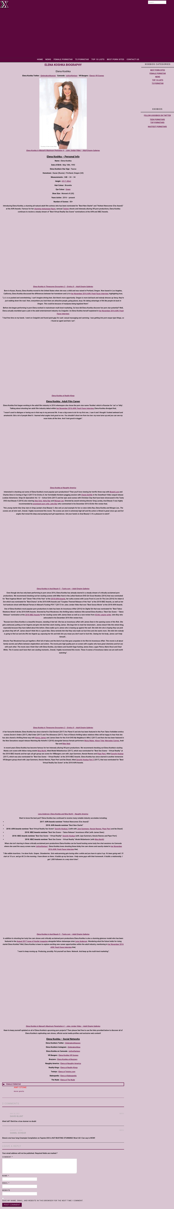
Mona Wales (89, 741)
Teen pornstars (157, 120)
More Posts (19, 1091)
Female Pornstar (60, 59)
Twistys (66, 209)
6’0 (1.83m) (66, 181)
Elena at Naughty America (70, 1063)
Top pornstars (157, 122)
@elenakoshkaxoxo (48, 76)
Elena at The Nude (67, 1080)
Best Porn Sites (118, 59)
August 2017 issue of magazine (32, 941)
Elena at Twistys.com (66, 1072)
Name (5, 1176)
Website (6, 1190)
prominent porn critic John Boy (45, 504)
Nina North (42, 751)
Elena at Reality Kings (69, 1068)
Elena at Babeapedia (68, 1076)
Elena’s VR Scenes (96, 76)
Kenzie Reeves (95, 829)
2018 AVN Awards (58, 599)
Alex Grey (38, 501)
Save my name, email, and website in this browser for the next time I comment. (42, 1200)
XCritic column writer (103, 615)
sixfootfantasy (71, 76)
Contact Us (137, 59)
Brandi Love (114, 492)
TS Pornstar (81, 59)
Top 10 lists (98, 59)
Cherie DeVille (86, 495)
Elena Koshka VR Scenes (68, 1055)
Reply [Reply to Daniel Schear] (122, 1130)
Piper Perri (101, 754)
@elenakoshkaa (74, 1047)
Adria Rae (46, 501)
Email (5, 1183)
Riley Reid (66, 744)
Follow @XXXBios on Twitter (157, 115)
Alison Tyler (99, 741)
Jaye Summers (83, 829)
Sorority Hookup (117, 754)
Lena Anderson (81, 941)
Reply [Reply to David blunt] (122, 1114)
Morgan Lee (59, 501)
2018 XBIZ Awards (32, 615)
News (44, 59)
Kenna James (40, 738)
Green (68, 189)
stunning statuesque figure (44, 209)
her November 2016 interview (89, 294)
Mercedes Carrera (112, 741)
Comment (7, 1157)
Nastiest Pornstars (157, 127)
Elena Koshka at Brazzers (67, 1059)
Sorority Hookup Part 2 (85, 760)
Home (35, 59)
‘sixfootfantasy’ (42, 846)
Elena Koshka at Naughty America (63, 488)
